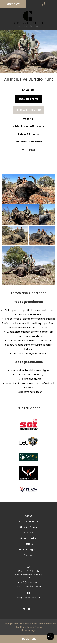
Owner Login (28, 630)
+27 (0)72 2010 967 (28, 571)
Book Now (13, 4)
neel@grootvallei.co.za (28, 597)
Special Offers (28, 527)
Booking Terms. (34, 627)
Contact (28, 555)
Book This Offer (28, 99)
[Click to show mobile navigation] (52, 4)
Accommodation (28, 521)
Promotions (28, 639)
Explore (28, 544)
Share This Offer (28, 110)
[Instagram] (24, 609)
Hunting (28, 532)
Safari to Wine (28, 538)
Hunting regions (28, 549)
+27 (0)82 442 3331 (28, 582)
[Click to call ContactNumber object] (43, 4)
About (28, 515)
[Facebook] (34, 609)
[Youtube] (29, 609)
